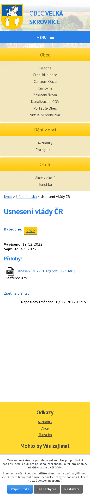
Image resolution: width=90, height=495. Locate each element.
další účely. (55, 467)
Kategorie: (13, 229)
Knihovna (45, 88)
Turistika (45, 184)
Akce (45, 428)
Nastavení (71, 489)
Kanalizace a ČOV (45, 101)
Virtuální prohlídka (45, 114)
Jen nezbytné (46, 489)
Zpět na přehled (17, 293)
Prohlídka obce (45, 74)
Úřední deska (26, 196)
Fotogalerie (45, 149)
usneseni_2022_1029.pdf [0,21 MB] (46, 271)
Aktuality (45, 143)
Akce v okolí (45, 177)
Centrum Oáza (45, 81)
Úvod (8, 196)
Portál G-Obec (45, 108)
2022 (30, 230)
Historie (45, 68)
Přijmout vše (20, 489)
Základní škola (45, 94)
